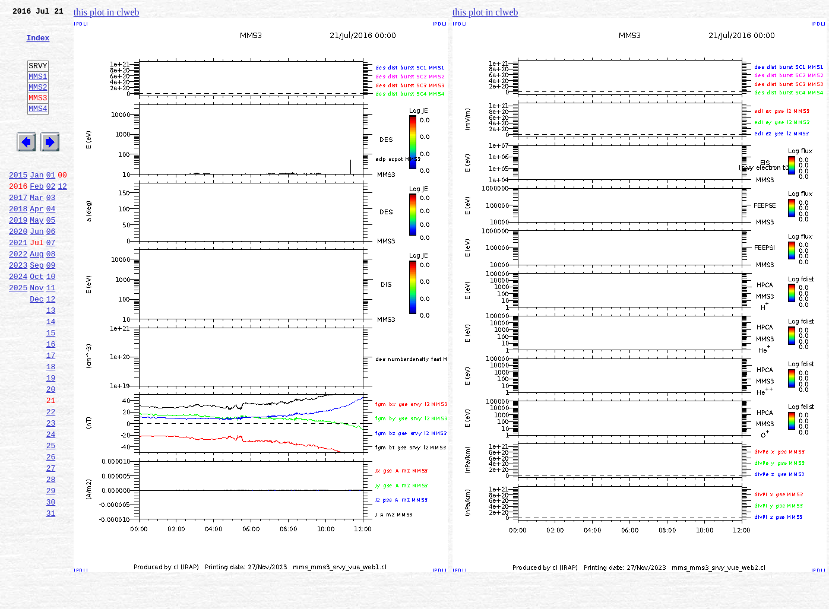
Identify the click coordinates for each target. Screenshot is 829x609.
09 (51, 307)
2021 (18, 281)
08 (51, 294)
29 (51, 568)
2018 (18, 242)
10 (51, 320)
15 (51, 385)
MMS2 (38, 102)
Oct (36, 320)
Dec (36, 346)
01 (51, 203)
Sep (36, 307)
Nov (36, 333)
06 (51, 268)
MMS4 (38, 127)
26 (51, 529)
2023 (18, 307)
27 (51, 542)
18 (51, 425)
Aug (36, 294)
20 (51, 451)
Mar (36, 229)
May (36, 255)
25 (51, 516)
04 (51, 242)
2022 (18, 294)
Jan (36, 203)
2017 (18, 229)
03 (51, 229)
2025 (18, 333)
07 (51, 281)
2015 (18, 203)
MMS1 (38, 90)
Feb (36, 216)
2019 (18, 255)
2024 (18, 320)
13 (51, 359)
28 (51, 555)
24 (51, 503)
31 (51, 594)
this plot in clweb (107, 12)
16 (51, 399)
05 (51, 255)
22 (51, 477)
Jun (36, 268)
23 (51, 490)
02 (51, 216)
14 (51, 372)
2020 (18, 268)
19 (51, 438)
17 (51, 412)
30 (51, 581)
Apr (36, 242)
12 (62, 216)
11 (51, 333)
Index (37, 44)
